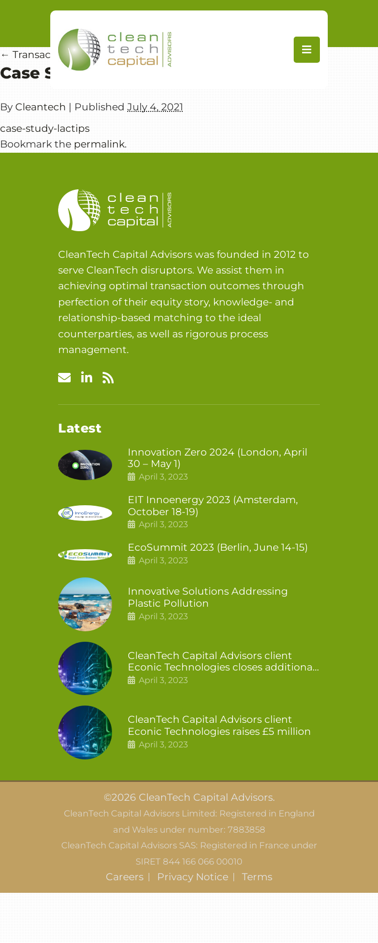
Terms (257, 877)
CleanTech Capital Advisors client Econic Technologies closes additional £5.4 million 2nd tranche (221, 662)
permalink (99, 144)
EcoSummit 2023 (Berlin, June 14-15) (218, 547)
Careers (124, 877)
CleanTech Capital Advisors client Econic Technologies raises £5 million (219, 725)
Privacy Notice (192, 877)
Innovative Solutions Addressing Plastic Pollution (208, 597)
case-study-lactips (45, 128)
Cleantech (40, 107)
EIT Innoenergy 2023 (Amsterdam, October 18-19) (213, 506)
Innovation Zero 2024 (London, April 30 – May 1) (217, 458)
